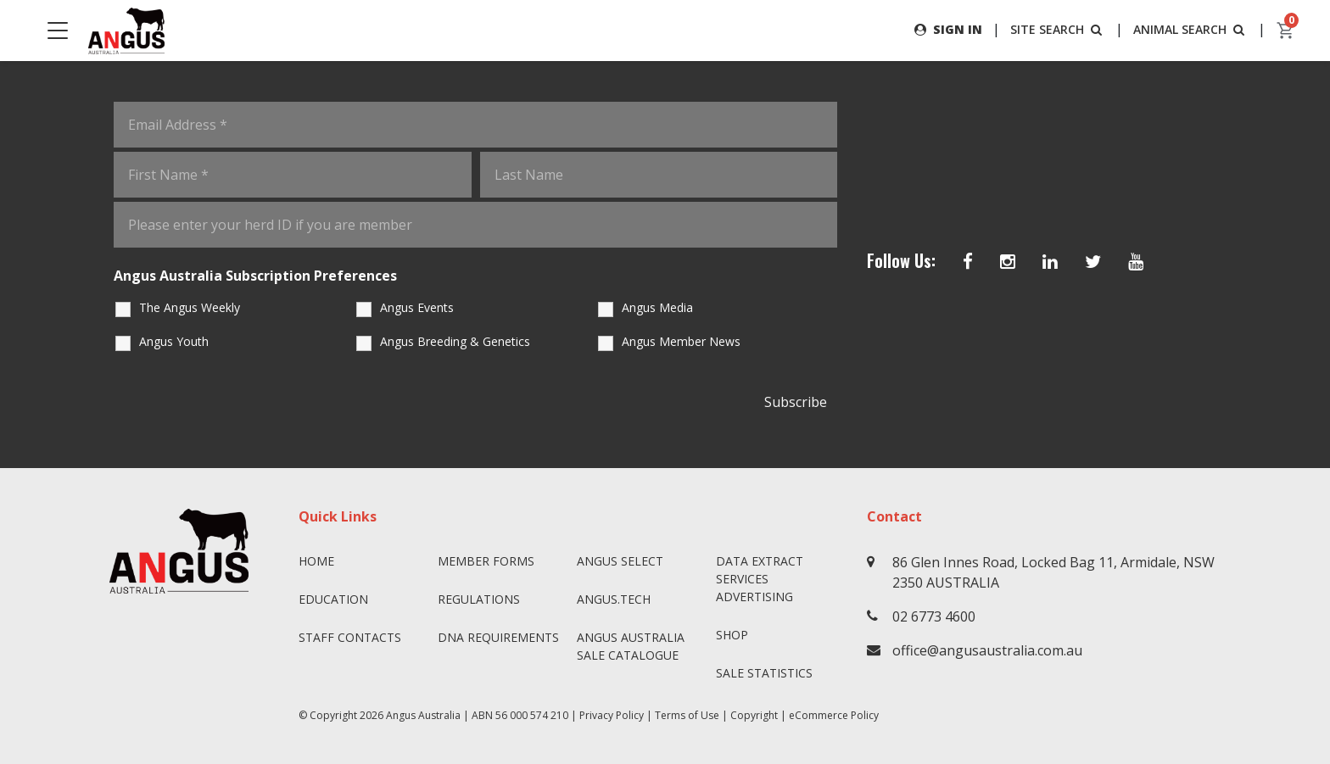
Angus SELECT (620, 561)
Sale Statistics (764, 673)
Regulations (479, 599)
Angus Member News (681, 341)
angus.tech (614, 599)
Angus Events (417, 307)
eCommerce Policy (834, 715)
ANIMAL (1190, 29)
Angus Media (657, 307)
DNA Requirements (498, 637)
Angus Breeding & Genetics (455, 341)
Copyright (754, 715)
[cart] (1286, 30)
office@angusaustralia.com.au (987, 650)
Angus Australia (423, 715)
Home (316, 561)
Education (333, 599)
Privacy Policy (611, 715)
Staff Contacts (350, 637)
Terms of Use (687, 715)
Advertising (754, 596)
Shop (732, 635)
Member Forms (486, 561)
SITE (1057, 29)
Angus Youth (174, 341)
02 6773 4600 (933, 616)
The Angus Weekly (189, 307)
